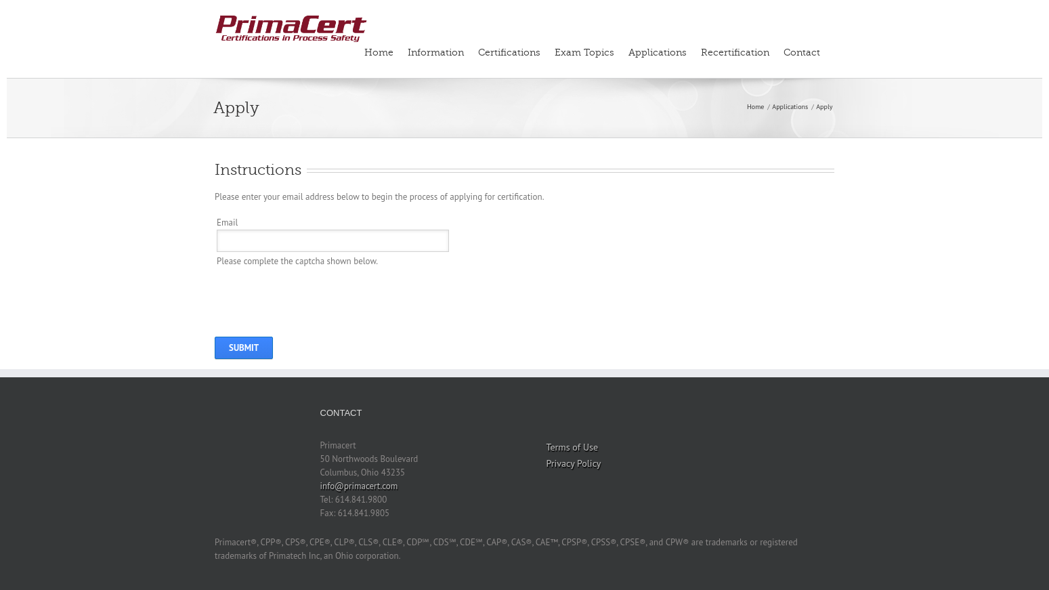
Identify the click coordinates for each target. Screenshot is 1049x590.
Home (378, 52)
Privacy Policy (574, 463)
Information (436, 52)
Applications (657, 52)
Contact (802, 52)
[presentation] (320, 294)
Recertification (735, 52)
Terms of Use (573, 447)
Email (227, 222)
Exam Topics (584, 52)
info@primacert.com (359, 486)
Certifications (509, 52)
